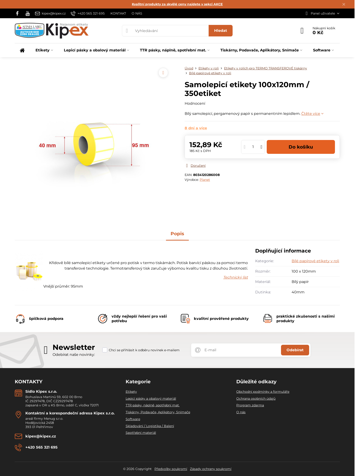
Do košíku (301, 147)
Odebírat (295, 350)
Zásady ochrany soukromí (210, 469)
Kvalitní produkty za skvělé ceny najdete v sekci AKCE (177, 4)
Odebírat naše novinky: (74, 354)
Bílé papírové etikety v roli (315, 261)
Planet (205, 180)
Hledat (220, 30)
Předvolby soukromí (170, 469)
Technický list (235, 277)
